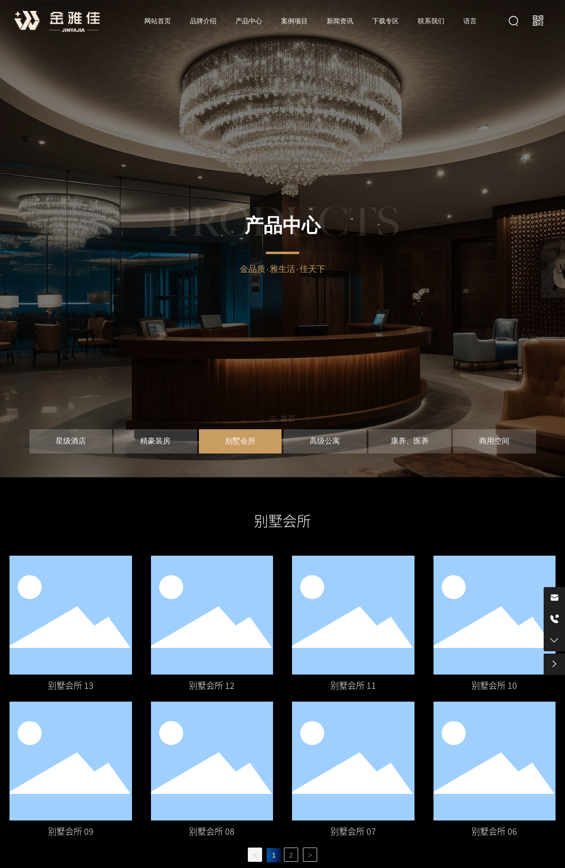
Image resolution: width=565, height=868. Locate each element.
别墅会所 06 (494, 831)
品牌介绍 (203, 21)
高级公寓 (325, 442)
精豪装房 (155, 442)
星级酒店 (71, 442)
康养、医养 (410, 442)
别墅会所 (240, 442)
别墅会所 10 (494, 685)
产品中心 (248, 21)
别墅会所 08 (212, 831)
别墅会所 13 (71, 685)
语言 (470, 21)
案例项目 (294, 21)
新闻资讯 (340, 21)
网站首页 (157, 21)
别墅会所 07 (353, 831)
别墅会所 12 (212, 685)
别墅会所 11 (353, 685)
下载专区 (385, 21)
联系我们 (431, 21)
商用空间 (494, 442)
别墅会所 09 (71, 831)
